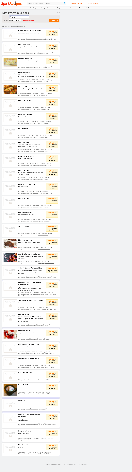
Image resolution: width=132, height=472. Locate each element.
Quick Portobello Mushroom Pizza (30, 268)
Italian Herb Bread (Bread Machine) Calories (47, 39)
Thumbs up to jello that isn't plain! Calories (47, 309)
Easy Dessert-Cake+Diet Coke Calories (46, 353)
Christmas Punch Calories (43, 339)
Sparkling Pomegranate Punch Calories (46, 263)
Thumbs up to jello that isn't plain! (30, 300)
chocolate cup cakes (25, 373)
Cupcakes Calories (41, 409)
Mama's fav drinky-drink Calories (45, 193)
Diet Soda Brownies (25, 240)
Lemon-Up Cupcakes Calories (44, 123)
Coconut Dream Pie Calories (44, 67)
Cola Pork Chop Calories (43, 235)
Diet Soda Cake (23, 142)
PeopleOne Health (72, 464)
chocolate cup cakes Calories (44, 379)
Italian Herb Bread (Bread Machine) (30, 31)
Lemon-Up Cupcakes (25, 114)
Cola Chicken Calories (42, 95)
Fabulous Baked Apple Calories (44, 165)
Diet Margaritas (23, 314)
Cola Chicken (22, 86)
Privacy (52, 464)
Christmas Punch (24, 331)
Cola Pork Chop (23, 226)
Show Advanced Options (28, 20)
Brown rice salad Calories (43, 81)
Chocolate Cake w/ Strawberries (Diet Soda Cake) (29, 284)
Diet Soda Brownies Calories (44, 249)
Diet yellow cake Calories (43, 53)
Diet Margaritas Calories (43, 325)
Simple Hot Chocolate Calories (44, 393)
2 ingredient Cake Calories (43, 440)
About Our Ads (60, 464)
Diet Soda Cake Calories (43, 151)
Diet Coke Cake (23, 170)
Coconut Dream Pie (25, 59)
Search (54, 20)
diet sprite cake (23, 128)
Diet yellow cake (24, 45)
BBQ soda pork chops (25, 212)
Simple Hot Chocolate (26, 385)
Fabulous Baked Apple (26, 156)
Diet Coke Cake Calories (43, 179)
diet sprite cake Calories (43, 137)
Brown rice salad (24, 73)
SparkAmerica (83, 464)
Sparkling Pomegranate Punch (29, 254)
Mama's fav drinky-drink (26, 184)
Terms (47, 464)
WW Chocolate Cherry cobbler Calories (46, 367)
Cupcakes (21, 401)
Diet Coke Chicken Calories (43, 109)
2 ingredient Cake (24, 431)
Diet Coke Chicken (24, 100)
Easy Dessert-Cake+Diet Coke (28, 345)
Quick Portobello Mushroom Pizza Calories (47, 277)
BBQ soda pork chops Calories (44, 221)
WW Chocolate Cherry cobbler (28, 358)
